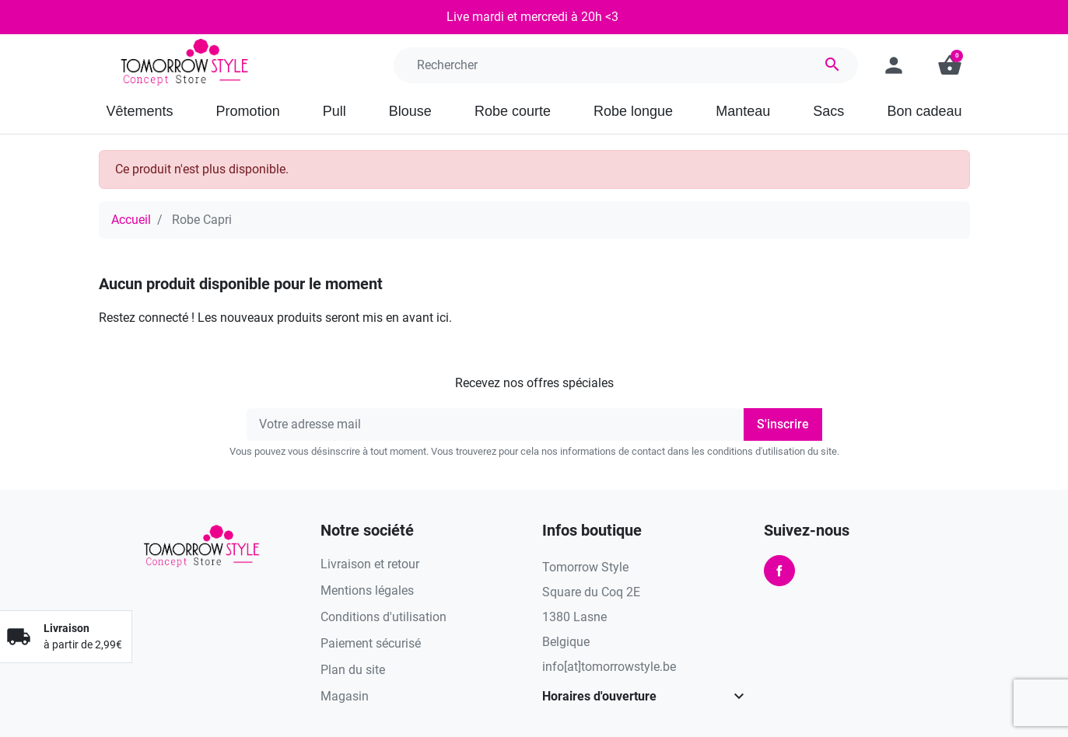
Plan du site (352, 669)
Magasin (344, 696)
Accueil (131, 219)
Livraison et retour (369, 564)
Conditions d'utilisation (383, 617)
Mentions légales (367, 590)
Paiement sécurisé (370, 643)
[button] (950, 65)
